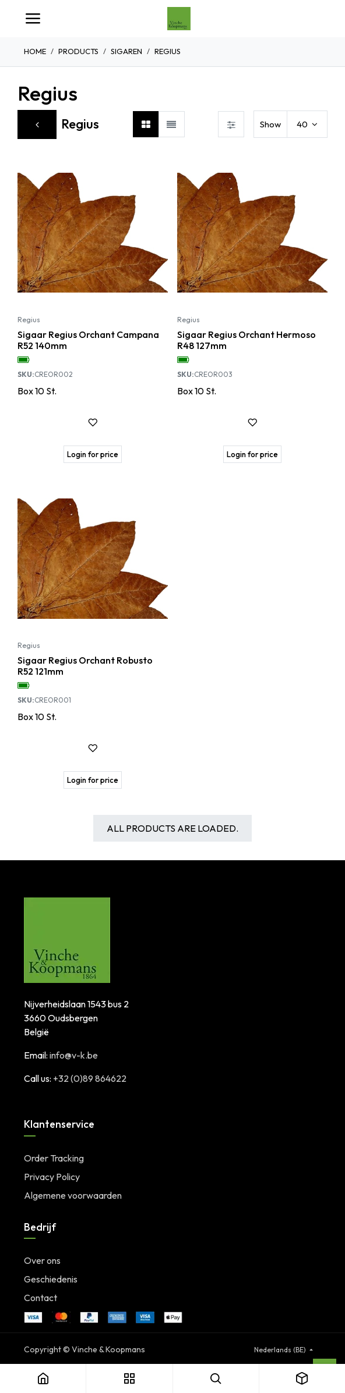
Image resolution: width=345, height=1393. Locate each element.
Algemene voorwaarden (73, 1195)
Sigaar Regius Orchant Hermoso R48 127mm (246, 340)
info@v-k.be (74, 1055)
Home (35, 51)
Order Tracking (54, 1158)
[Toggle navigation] (32, 18)
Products (78, 51)
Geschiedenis (51, 1279)
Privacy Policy (52, 1176)
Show (270, 124)
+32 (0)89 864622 (89, 1078)
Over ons (42, 1260)
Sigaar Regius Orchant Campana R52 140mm (88, 340)
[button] (93, 422)
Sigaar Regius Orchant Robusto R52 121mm (85, 666)
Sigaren (126, 51)
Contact (40, 1297)
